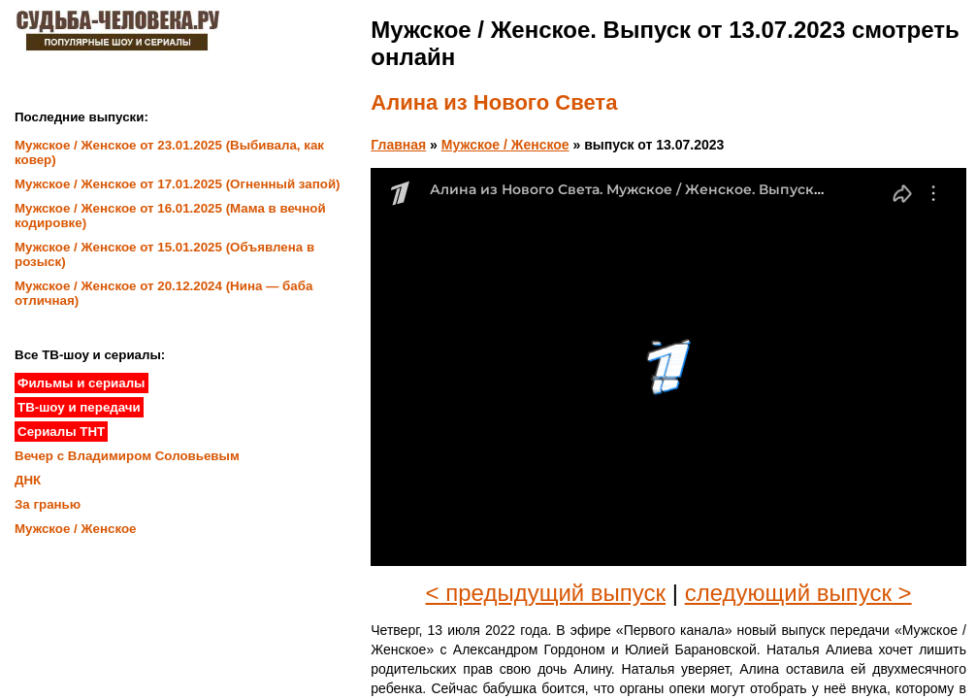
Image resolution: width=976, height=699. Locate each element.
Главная (398, 144)
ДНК (28, 480)
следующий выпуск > (798, 593)
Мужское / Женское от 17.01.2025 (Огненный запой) (178, 184)
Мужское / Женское (505, 144)
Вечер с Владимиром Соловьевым (127, 456)
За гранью (48, 504)
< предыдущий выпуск (546, 593)
